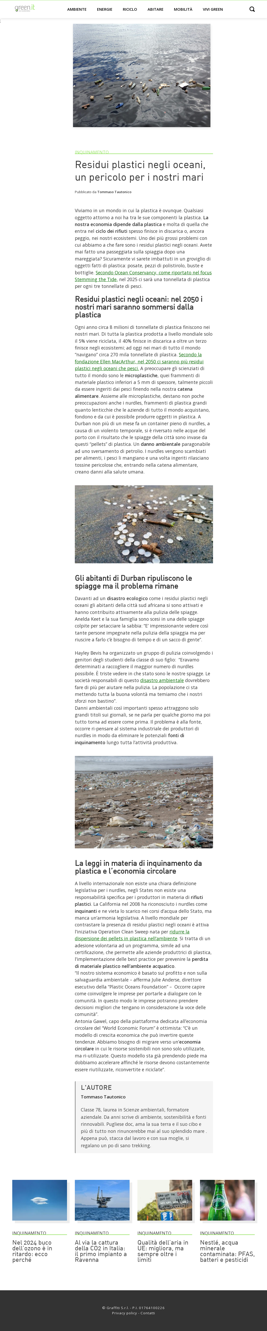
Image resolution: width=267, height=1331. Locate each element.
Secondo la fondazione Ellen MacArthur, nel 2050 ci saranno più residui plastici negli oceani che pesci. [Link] (139, 361)
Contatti (148, 1313)
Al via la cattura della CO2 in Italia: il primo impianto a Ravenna (101, 1251)
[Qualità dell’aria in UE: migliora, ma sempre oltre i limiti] (164, 1223)
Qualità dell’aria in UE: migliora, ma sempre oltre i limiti (162, 1251)
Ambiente (77, 9)
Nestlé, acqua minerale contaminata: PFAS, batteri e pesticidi (227, 1251)
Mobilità (183, 9)
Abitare (155, 9)
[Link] (144, 565)
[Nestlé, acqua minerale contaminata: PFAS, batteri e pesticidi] (227, 1223)
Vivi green (213, 9)
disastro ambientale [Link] (162, 680)
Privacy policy (124, 1313)
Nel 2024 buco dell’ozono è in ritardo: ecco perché (32, 1251)
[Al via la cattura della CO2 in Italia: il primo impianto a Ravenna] (102, 1223)
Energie (104, 9)
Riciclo (130, 9)
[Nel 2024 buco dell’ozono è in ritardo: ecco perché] (39, 1223)
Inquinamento (92, 152)
